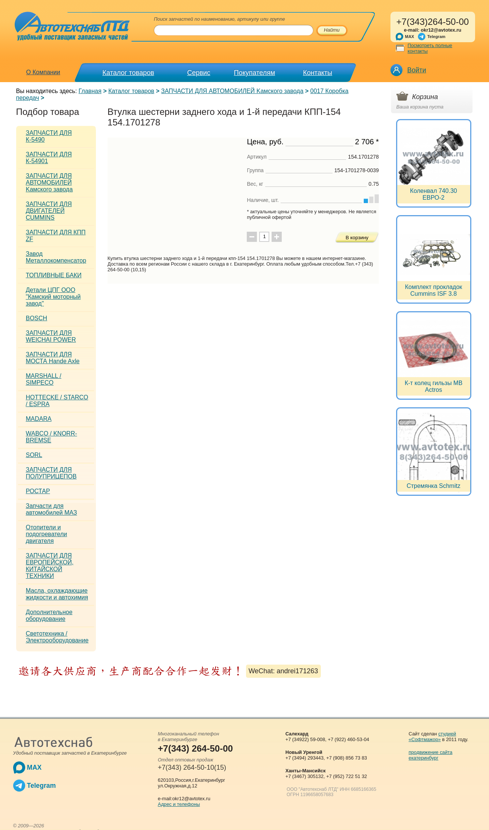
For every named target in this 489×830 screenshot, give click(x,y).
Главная (90, 91)
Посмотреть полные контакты (430, 48)
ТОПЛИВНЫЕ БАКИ (54, 275)
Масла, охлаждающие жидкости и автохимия (57, 594)
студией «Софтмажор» (432, 736)
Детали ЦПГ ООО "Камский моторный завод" (53, 297)
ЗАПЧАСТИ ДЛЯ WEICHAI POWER (51, 336)
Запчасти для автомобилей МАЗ (51, 509)
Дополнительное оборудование (49, 615)
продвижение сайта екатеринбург (430, 755)
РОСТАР (38, 491)
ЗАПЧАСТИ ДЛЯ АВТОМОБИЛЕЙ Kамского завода (232, 91)
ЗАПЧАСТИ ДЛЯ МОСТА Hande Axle (53, 357)
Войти (416, 70)
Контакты (317, 72)
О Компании (43, 72)
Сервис (198, 72)
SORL (34, 455)
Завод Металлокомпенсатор (56, 257)
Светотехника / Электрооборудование (57, 637)
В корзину (357, 237)
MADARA (39, 419)
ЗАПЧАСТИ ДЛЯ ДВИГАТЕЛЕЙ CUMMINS (49, 211)
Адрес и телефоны (179, 804)
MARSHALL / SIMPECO (44, 379)
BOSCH (36, 318)
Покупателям (254, 72)
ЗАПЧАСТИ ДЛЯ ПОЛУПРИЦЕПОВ (51, 473)
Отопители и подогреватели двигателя (46, 534)
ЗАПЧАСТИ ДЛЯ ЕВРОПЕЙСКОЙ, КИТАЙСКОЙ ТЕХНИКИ (50, 565)
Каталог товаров (128, 72)
